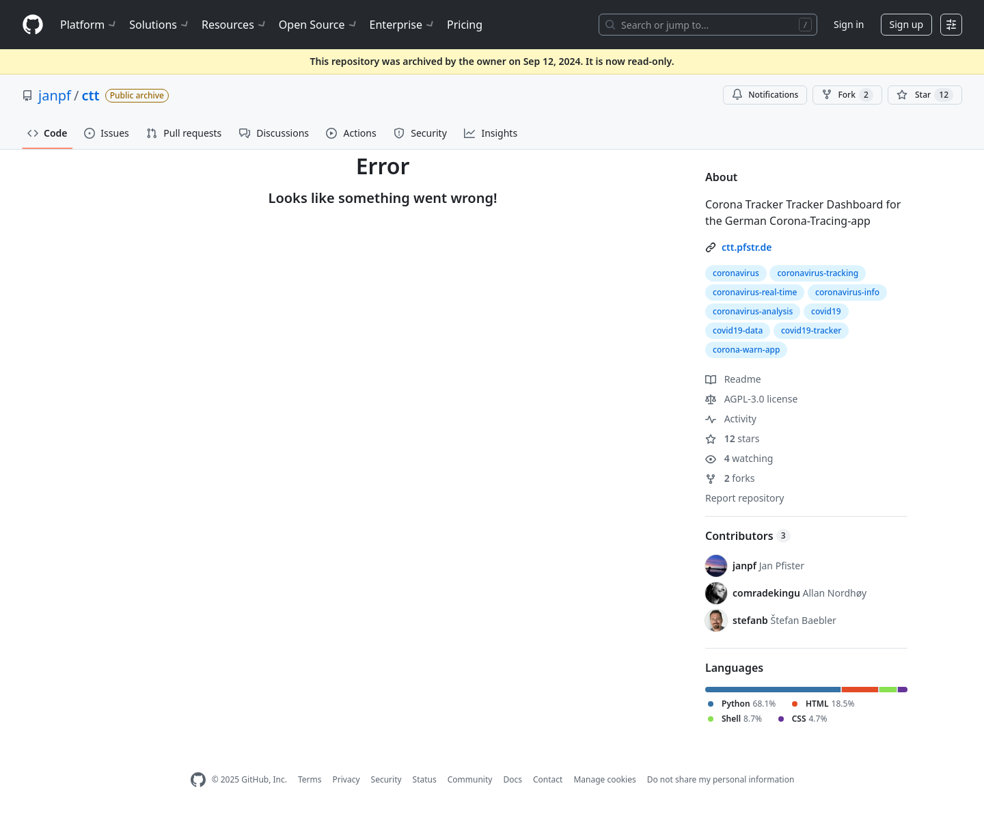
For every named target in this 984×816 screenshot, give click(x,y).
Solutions (160, 24)
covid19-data (738, 330)
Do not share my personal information (721, 779)
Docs (512, 779)
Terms (310, 779)
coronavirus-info (847, 292)
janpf (54, 95)
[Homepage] (33, 25)
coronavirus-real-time (755, 292)
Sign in (849, 24)
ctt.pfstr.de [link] (746, 247)
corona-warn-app (746, 349)
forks (730, 478)
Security (386, 779)
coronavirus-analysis (753, 311)
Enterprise (403, 24)
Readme (733, 378)
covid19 (826, 311)
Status (425, 779)
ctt (90, 95)
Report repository (744, 497)
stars (732, 438)
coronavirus (736, 273)
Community (470, 779)
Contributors (748, 535)
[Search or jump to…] (708, 24)
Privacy (346, 779)
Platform (89, 24)
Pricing (464, 24)
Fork (847, 95)
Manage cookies (604, 779)
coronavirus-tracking (817, 273)
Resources (235, 24)
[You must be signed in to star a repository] (925, 95)
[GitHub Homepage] (198, 780)
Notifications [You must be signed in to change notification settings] (765, 94)
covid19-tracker (811, 330)
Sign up (906, 24)
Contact (547, 779)
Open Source (319, 24)
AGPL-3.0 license (751, 398)
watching (739, 458)
